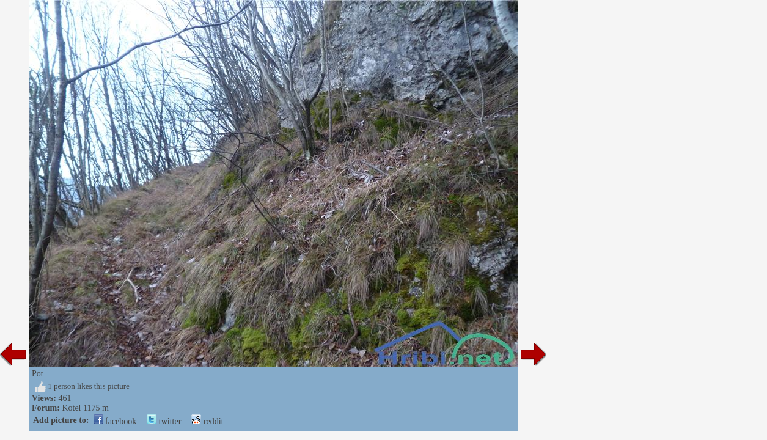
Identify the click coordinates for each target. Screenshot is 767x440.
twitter (164, 421)
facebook (115, 421)
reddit (207, 421)
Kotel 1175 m (85, 408)
